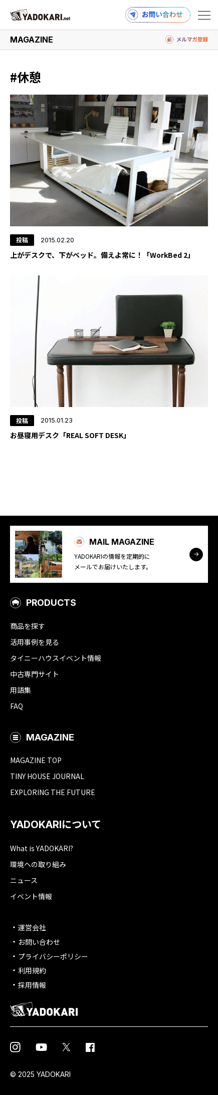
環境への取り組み (38, 864)
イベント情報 (31, 896)
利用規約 (32, 970)
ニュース (24, 880)
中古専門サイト (34, 674)
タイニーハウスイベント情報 (55, 658)
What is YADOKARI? (41, 848)
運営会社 (32, 927)
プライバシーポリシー (53, 956)
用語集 (20, 690)
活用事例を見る (34, 642)
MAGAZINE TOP (36, 760)
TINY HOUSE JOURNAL (47, 776)
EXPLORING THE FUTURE (52, 792)
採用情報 (32, 985)
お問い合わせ (39, 942)
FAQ (16, 706)
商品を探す (27, 626)
